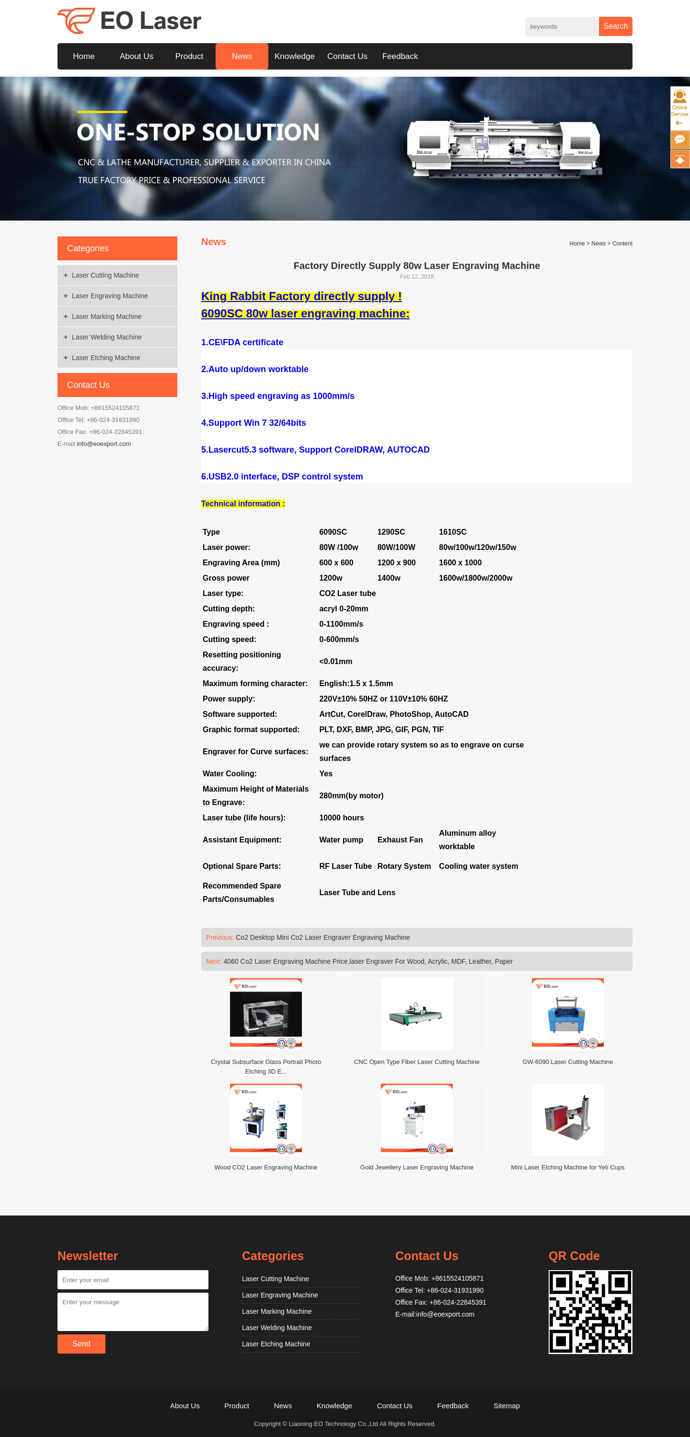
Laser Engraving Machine (110, 296)
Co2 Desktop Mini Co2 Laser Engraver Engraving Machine (323, 937)
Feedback (400, 56)
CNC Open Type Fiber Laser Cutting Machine (417, 1061)
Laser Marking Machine (107, 316)
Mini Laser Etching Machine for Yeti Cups (567, 1167)
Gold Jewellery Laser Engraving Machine (416, 1167)
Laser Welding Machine (107, 337)
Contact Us (347, 56)
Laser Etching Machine (106, 358)
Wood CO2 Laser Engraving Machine (265, 1167)
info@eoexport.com (104, 443)
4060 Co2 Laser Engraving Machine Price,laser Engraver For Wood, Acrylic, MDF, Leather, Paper (368, 961)
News (242, 56)
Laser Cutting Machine (105, 275)
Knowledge (295, 56)
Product (189, 56)
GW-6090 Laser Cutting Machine (567, 1061)
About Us (136, 56)
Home (83, 56)
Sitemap (507, 1406)
